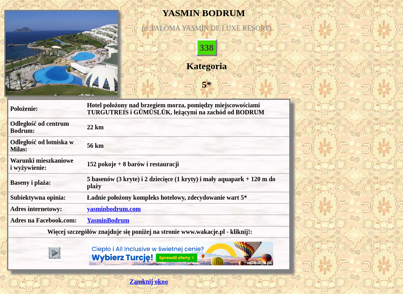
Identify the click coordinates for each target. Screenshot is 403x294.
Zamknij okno (148, 281)
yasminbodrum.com (113, 209)
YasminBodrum (108, 220)
